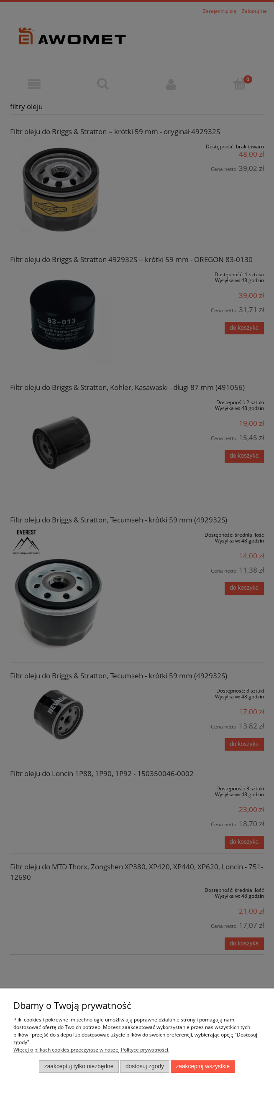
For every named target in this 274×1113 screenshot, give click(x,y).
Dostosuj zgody (144, 1066)
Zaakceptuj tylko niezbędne (79, 1066)
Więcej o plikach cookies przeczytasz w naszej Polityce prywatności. (91, 1049)
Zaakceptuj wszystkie (203, 1066)
